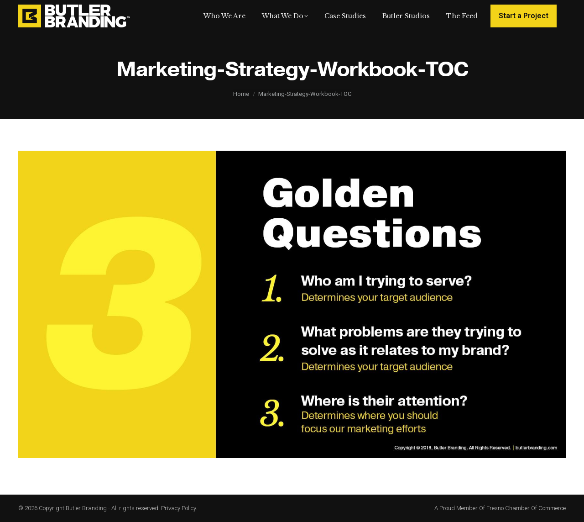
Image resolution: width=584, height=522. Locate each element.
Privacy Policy (178, 508)
